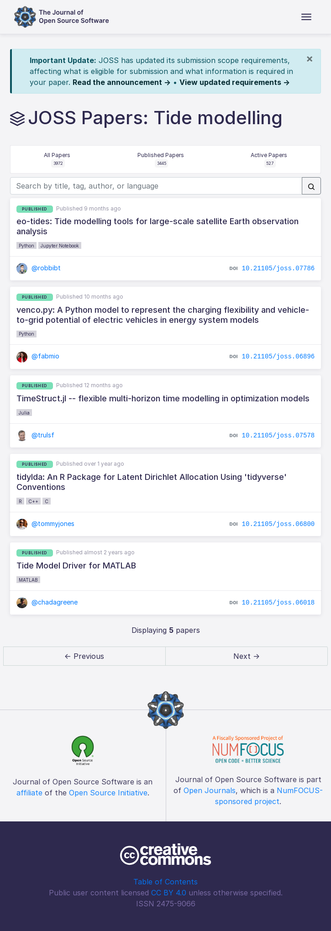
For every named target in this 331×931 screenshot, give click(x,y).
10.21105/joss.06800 (278, 523)
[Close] (309, 58)
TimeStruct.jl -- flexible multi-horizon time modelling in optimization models (163, 398)
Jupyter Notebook (60, 245)
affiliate (29, 792)
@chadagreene (47, 602)
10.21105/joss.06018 (278, 602)
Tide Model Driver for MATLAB (76, 565)
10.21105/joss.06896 (278, 356)
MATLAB (28, 580)
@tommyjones (45, 523)
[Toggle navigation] (306, 17)
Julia (24, 413)
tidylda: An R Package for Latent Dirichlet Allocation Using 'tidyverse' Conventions (151, 482)
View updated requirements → (234, 82)
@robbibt (38, 268)
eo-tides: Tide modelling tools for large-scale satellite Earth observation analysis (157, 226)
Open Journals (210, 790)
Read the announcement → (122, 82)
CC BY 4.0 (168, 892)
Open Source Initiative (108, 792)
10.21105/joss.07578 (278, 435)
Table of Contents (165, 881)
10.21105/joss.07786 (278, 268)
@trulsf (35, 435)
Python (26, 245)
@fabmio (38, 356)
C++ (33, 501)
